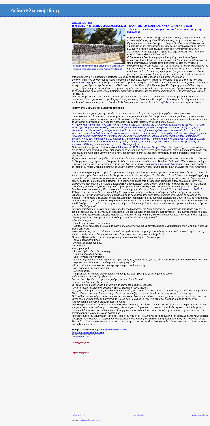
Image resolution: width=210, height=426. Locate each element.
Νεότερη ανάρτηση (78, 415)
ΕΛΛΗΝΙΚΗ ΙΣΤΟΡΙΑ (82, 336)
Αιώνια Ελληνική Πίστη (34, 11)
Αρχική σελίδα (139, 415)
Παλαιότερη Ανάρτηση (200, 415)
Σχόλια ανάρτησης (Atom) (90, 420)
